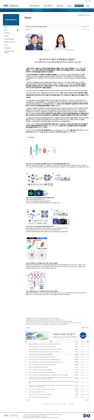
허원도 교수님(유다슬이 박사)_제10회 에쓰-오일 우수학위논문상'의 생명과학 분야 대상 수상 (46, 362)
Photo (5, 45)
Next (72, 403)
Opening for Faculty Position (9, 52)
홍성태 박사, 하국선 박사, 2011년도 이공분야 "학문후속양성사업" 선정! (42, 346)
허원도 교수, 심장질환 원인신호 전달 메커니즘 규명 (38, 367)
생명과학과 (28, 29)
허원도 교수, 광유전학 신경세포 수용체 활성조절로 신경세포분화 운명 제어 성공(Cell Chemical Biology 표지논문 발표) (51, 381)
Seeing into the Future (9, 42)
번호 (26, 341)
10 (64, 403)
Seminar (6, 35)
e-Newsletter (7, 48)
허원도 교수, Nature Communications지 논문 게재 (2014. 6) (40, 394)
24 (69, 403)
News (5, 29)
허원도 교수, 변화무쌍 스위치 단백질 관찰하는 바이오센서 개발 (41, 372)
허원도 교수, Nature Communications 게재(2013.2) (39, 397)
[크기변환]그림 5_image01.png (54, 324)
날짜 (82, 341)
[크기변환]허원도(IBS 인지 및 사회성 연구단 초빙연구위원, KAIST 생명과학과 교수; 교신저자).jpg (49, 321)
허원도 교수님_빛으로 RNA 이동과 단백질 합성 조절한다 (36, 26)
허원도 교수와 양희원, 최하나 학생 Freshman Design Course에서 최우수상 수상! (44, 351)
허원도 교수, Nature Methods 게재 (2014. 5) (37, 391)
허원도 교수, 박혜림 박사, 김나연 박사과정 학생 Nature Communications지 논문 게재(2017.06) (47, 375)
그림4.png (34, 324)
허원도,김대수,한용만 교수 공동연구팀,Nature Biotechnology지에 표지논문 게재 (44, 349)
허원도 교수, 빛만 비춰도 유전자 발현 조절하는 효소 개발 (39, 369)
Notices (6, 26)
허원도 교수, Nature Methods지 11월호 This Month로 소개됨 (41, 389)
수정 (83, 327)
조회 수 (88, 341)
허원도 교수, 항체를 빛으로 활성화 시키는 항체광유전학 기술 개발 (41, 364)
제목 (51, 341)
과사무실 (76, 346)
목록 (28, 327)
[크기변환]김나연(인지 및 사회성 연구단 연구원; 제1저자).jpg (42, 318)
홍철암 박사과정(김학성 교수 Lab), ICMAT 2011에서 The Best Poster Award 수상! (45, 344)
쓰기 (86, 400)
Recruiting (6, 32)
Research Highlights (9, 38)
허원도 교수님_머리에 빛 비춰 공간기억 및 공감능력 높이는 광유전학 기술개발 (43, 359)
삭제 (87, 327)
